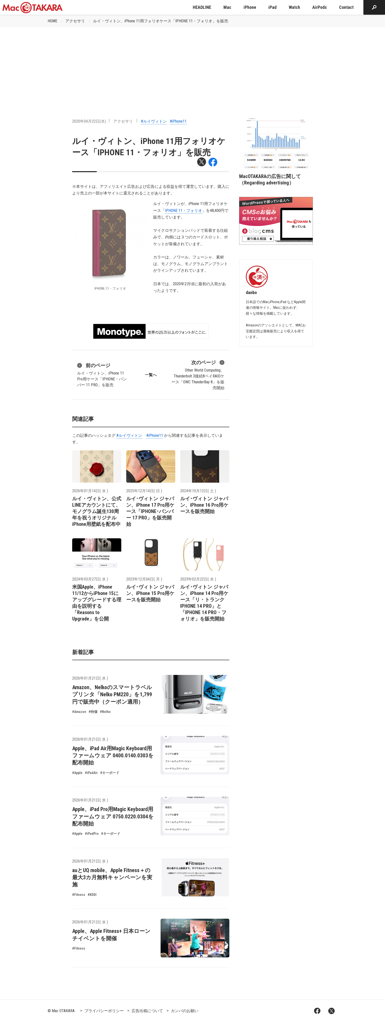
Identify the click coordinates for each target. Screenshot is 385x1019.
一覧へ (151, 375)
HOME (52, 21)
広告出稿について (147, 1010)
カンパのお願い (184, 1010)
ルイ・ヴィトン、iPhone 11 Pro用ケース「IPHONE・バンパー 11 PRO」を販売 (102, 374)
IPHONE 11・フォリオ (183, 210)
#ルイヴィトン (154, 121)
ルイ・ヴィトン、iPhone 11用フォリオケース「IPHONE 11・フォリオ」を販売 (160, 21)
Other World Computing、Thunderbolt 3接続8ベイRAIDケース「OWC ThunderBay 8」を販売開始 (197, 374)
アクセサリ (75, 21)
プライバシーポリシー (104, 1010)
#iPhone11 (178, 121)
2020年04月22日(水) (89, 121)
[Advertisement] (192, 64)
